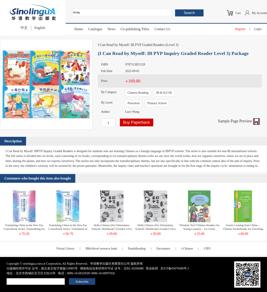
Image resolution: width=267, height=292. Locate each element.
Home (78, 29)
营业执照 (152, 268)
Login (258, 29)
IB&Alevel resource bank (101, 248)
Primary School (157, 103)
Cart (238, 13)
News (111, 29)
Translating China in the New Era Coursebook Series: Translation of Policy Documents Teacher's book (67, 228)
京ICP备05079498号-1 (174, 268)
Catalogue (95, 29)
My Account (259, 13)
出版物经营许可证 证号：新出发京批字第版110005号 (42, 268)
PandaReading (137, 248)
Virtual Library (65, 248)
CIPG (207, 248)
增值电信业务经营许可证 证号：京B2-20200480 (112, 268)
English (39, 28)
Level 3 (172, 45)
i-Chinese (187, 248)
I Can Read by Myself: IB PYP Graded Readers (131, 45)
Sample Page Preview (239, 121)
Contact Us (162, 29)
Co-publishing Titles (135, 29)
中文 (24, 28)
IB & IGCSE (164, 92)
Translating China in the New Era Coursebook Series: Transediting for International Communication (24, 228)
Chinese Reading (138, 92)
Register (240, 29)
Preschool (134, 103)
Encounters (163, 248)
